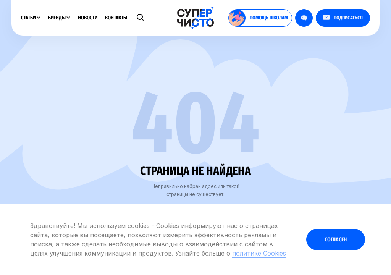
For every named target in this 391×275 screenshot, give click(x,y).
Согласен (336, 239)
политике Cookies (259, 253)
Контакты (116, 18)
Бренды (59, 18)
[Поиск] (140, 18)
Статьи (30, 18)
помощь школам (258, 18)
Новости (88, 18)
